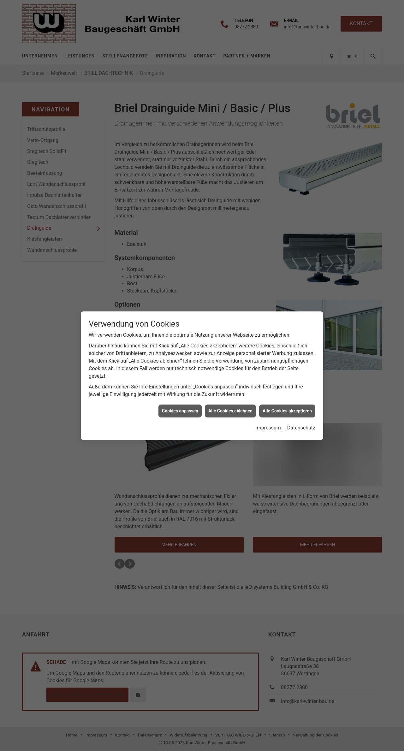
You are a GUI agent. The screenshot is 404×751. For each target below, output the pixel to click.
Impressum (268, 421)
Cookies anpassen (180, 403)
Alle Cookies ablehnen (230, 403)
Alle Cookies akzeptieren (287, 403)
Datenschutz (301, 421)
